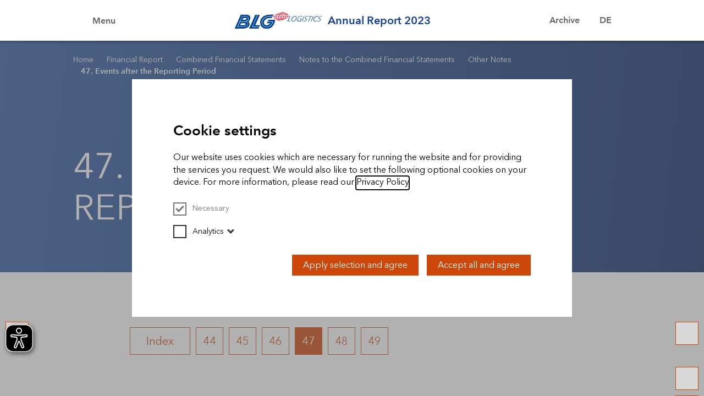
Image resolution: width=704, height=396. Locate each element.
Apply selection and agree (355, 265)
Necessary (201, 208)
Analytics (198, 231)
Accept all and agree (479, 265)
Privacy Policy (382, 182)
